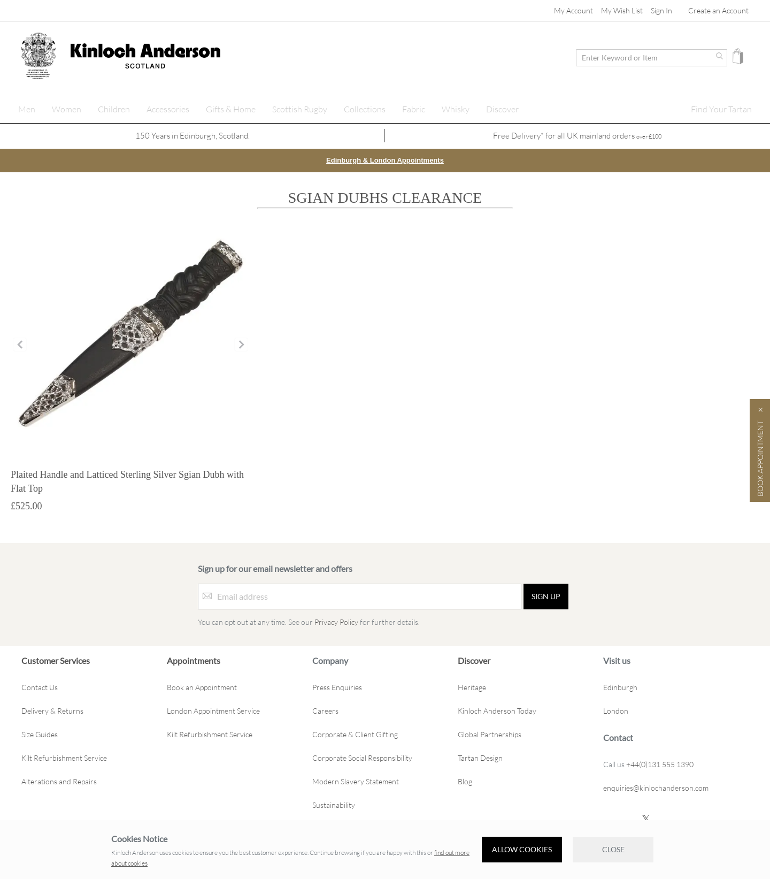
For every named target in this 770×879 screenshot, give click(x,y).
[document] (385, 849)
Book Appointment (760, 458)
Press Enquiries (337, 686)
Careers (325, 710)
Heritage (472, 686)
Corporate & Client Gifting (355, 733)
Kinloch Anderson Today (497, 710)
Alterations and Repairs (59, 780)
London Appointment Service (213, 710)
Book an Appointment (202, 686)
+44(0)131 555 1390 (660, 763)
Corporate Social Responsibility (362, 757)
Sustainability (333, 804)
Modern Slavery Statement (355, 780)
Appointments (193, 660)
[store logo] (38, 56)
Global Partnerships (489, 733)
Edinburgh (620, 686)
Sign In (661, 10)
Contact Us (39, 686)
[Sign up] (545, 596)
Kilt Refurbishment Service (64, 757)
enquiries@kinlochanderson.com (656, 787)
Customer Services (55, 660)
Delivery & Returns (52, 710)
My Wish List (622, 10)
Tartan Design (480, 757)
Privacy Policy (336, 621)
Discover (474, 660)
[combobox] (651, 57)
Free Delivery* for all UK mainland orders (577, 136)
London (615, 710)
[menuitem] (27, 109)
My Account (573, 10)
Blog (465, 780)
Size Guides (39, 733)
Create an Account (718, 10)
